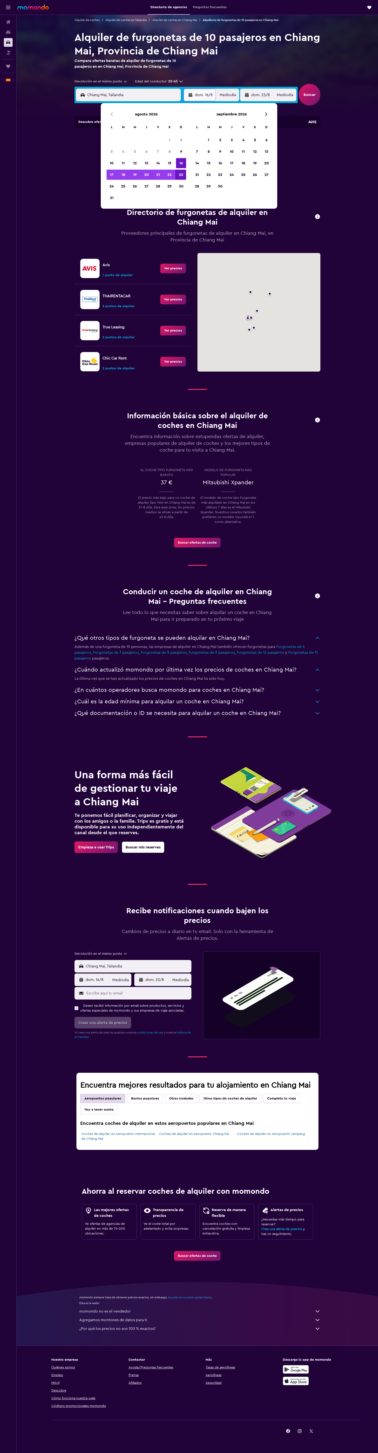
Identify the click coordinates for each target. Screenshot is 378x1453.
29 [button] (169, 186)
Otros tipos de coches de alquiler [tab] (230, 1098)
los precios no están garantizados (190, 1297)
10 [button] (112, 163)
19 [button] (135, 175)
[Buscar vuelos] (8, 22)
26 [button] (135, 186)
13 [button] (146, 163)
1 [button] (169, 140)
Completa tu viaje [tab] (281, 1098)
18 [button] (123, 175)
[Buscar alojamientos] (8, 32)
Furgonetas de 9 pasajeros (212, 652)
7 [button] (158, 151)
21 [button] (158, 175)
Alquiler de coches (87, 20)
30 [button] (181, 186)
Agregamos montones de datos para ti (199, 1320)
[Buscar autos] (8, 42)
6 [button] (146, 151)
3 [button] (112, 151)
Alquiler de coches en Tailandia (126, 20)
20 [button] (146, 175)
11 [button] (123, 163)
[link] (173, 268)
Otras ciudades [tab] (181, 1098)
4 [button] (123, 151)
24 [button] (111, 186)
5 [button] (135, 151)
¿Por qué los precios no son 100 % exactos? (199, 1329)
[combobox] (101, 81)
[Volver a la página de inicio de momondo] (33, 7)
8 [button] (170, 151)
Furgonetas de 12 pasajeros (260, 652)
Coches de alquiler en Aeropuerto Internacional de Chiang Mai (118, 1136)
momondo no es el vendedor (199, 1311)
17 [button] (111, 175)
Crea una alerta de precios (281, 1229)
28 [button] (158, 186)
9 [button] (181, 151)
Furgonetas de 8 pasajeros (164, 652)
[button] (8, 7)
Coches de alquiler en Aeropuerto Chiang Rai (194, 1134)
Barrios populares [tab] (145, 1098)
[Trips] (8, 66)
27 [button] (146, 186)
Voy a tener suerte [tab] (99, 1109)
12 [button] (135, 163)
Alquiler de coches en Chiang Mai (174, 20)
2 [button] (181, 140)
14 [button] (158, 163)
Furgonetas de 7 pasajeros (116, 652)
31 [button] (112, 198)
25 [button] (123, 186)
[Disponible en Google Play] (296, 1369)
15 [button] (169, 163)
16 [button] (181, 163)
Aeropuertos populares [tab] (102, 1098)
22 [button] (169, 175)
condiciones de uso (150, 1032)
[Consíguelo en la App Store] (296, 1381)
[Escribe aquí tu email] (137, 993)
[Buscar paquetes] (8, 52)
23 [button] (181, 175)
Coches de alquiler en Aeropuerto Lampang (271, 1134)
